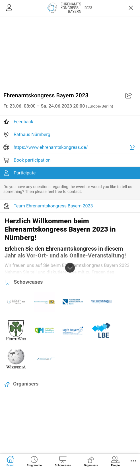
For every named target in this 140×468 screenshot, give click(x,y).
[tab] (10, 461)
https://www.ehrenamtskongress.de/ (51, 147)
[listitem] (70, 122)
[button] (133, 461)
